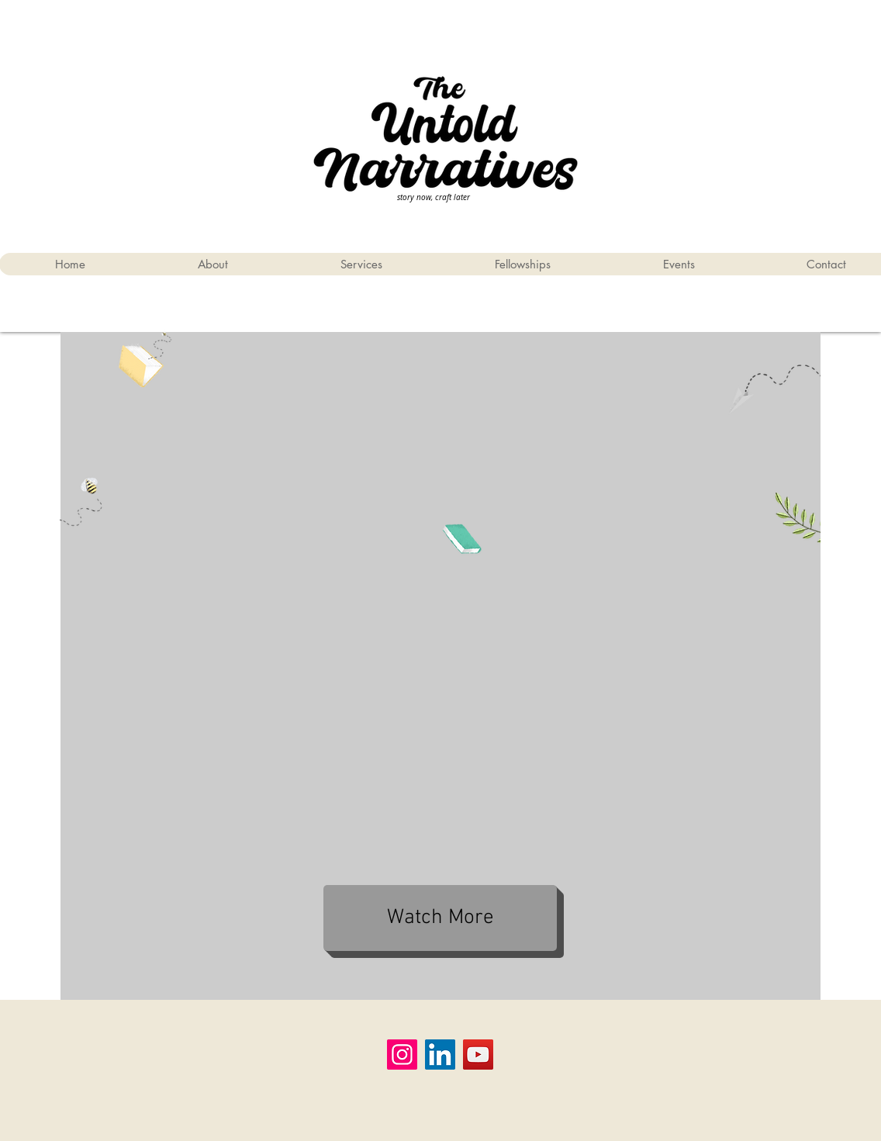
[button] (522, 264)
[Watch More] (440, 918)
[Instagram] (402, 1054)
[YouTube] (478, 1054)
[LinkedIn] (440, 1054)
